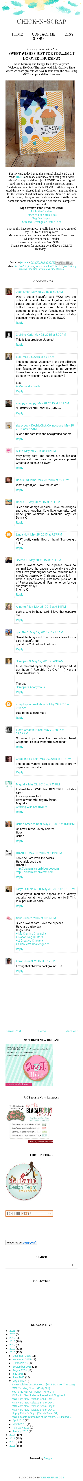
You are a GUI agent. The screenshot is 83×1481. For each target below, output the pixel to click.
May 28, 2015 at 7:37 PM (46, 534)
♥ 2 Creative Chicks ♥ (29, 940)
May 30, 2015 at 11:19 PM (45, 853)
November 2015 (22, 1359)
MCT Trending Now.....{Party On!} (31, 1388)
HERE (20, 176)
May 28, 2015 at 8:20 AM (50, 334)
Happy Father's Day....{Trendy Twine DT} (35, 1413)
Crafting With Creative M (31, 807)
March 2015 (19, 1424)
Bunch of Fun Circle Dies (41, 214)
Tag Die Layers (41, 218)
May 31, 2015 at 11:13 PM (58, 889)
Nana (19, 918)
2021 (12, 1330)
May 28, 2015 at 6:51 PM (44, 502)
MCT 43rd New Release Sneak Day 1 (33, 1409)
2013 (12, 1438)
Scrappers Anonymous (30, 687)
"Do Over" (19, 266)
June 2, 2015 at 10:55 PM (39, 918)
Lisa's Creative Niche (29, 730)
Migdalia (21, 784)
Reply (19, 322)
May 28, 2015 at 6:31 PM (53, 480)
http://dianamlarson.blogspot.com (37, 868)
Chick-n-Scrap (41, 21)
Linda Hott (22, 534)
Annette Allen (24, 606)
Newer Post (13, 1031)
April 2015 (18, 1420)
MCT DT (68, 266)
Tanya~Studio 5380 (28, 889)
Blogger (48, 1458)
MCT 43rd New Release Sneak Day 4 (33, 1398)
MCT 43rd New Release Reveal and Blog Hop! (38, 1395)
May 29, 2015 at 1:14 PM (55, 759)
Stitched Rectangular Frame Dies (41, 221)
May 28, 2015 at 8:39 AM (53, 403)
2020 (12, 1334)
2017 (12, 1345)
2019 (12, 1337)
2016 (12, 1348)
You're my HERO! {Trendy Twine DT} (33, 1391)
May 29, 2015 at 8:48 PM (59, 824)
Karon (19, 961)
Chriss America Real (29, 824)
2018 (12, 1341)
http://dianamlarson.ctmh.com (35, 872)
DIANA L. (21, 853)
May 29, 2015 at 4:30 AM (47, 661)
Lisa (18, 357)
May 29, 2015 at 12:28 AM (46, 632)
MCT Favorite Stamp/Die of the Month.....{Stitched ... (42, 1416)
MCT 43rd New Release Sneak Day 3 (33, 1402)
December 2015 (22, 1355)
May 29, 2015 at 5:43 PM (44, 784)
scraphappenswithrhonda (32, 704)
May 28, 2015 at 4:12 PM (40, 451)
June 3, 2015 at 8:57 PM (39, 961)
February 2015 (21, 1427)
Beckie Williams (26, 480)
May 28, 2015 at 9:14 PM (50, 606)
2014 (12, 1434)
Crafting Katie (24, 334)
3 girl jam (29, 266)
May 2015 (18, 1381)
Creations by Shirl (27, 759)
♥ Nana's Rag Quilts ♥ (29, 937)
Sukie (19, 451)
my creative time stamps (51, 269)
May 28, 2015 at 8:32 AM (38, 357)
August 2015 (20, 1370)
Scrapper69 (23, 661)
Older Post (71, 1031)
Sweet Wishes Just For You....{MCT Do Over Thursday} (43, 1384)
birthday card (42, 266)
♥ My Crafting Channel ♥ (31, 933)
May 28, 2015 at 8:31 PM (45, 560)
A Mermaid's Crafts (28, 386)
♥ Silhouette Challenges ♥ (32, 944)
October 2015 (20, 1362)
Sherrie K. (22, 560)
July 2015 (18, 1373)
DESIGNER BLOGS (52, 1477)
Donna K (21, 502)
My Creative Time (64, 67)
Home (17, 34)
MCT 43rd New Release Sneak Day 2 (33, 1406)
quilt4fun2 (22, 632)
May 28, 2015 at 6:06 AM (47, 292)
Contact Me (43, 34)
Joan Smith (23, 292)
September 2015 (22, 1366)
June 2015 (18, 1377)
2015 (12, 1352)
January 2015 (20, 1431)
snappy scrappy (26, 403)
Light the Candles (41, 211)
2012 (12, 1441)
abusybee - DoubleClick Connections (39, 425)
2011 (12, 1445)
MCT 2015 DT (56, 266)
